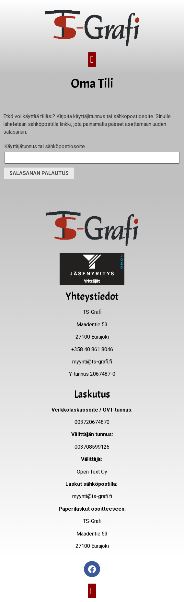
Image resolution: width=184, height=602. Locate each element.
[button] (92, 59)
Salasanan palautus (39, 173)
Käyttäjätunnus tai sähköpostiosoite (44, 146)
